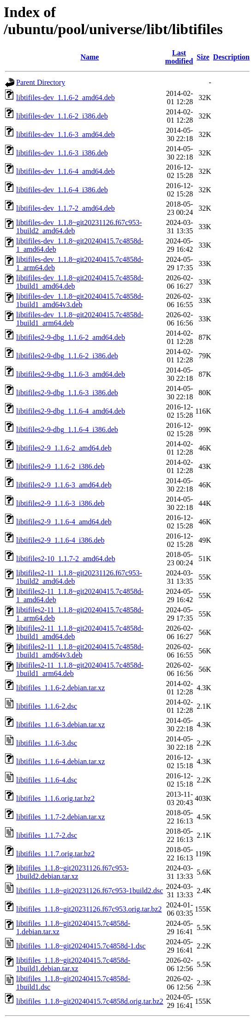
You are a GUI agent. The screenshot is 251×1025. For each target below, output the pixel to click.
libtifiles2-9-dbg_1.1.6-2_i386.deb (67, 356)
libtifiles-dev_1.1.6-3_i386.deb (62, 153)
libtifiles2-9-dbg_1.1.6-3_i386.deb (67, 393)
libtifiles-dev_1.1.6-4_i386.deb (62, 190)
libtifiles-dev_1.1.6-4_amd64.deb (65, 171)
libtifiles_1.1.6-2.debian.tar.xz (60, 688)
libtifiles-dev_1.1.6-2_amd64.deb (65, 97)
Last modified (179, 57)
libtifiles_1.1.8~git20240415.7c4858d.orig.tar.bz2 (89, 1001)
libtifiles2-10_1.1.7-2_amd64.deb (65, 559)
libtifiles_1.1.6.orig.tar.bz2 (55, 798)
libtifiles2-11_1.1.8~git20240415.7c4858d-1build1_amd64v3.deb (79, 651)
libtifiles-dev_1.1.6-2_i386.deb (62, 116)
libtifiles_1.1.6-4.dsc (46, 780)
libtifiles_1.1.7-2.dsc (46, 835)
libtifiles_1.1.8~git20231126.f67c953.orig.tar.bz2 (89, 909)
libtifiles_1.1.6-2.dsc (46, 706)
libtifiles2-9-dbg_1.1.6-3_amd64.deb (70, 374)
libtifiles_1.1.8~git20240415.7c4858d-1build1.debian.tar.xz (73, 964)
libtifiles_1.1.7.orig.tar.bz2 (55, 854)
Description (231, 57)
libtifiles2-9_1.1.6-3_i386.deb (60, 503)
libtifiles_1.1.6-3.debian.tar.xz (60, 725)
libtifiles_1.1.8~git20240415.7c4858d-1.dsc (81, 946)
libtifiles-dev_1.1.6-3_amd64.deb (65, 134)
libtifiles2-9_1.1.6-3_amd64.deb (64, 485)
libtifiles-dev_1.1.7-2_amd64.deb (65, 208)
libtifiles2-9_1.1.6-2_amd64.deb (64, 448)
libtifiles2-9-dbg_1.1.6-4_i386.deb (67, 429)
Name (89, 57)
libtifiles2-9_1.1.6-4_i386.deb (60, 540)
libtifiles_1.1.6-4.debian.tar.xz (60, 761)
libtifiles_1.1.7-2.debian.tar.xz (60, 817)
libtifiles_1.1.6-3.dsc (46, 743)
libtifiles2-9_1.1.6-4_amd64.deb (64, 522)
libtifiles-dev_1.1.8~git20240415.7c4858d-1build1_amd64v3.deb (79, 300)
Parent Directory (40, 82)
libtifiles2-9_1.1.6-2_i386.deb (60, 466)
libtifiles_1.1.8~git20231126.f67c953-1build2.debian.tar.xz (72, 872)
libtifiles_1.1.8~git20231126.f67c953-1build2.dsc (89, 891)
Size (203, 57)
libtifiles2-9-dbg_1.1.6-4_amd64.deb (70, 411)
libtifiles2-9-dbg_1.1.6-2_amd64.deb (70, 337)
